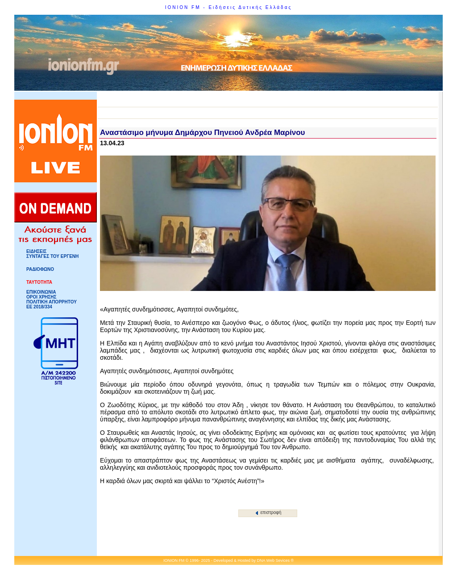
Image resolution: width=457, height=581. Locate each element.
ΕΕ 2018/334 (39, 306)
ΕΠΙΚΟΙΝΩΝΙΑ (41, 292)
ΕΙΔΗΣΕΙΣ (36, 251)
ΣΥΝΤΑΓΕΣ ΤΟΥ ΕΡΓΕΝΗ (52, 256)
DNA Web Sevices (273, 560)
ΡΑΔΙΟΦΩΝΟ (40, 269)
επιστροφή (268, 512)
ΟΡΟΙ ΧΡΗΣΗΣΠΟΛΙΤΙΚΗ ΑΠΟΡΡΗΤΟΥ (51, 299)
